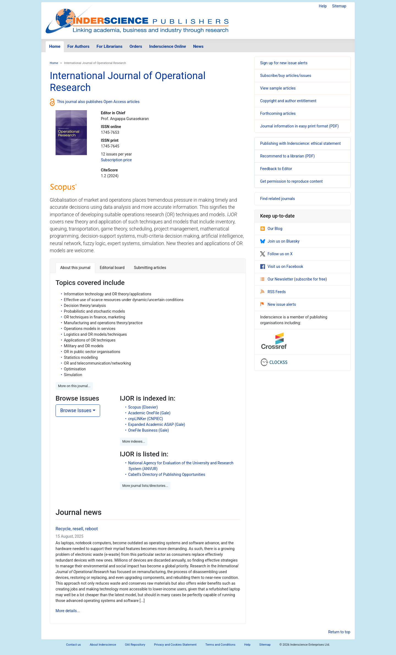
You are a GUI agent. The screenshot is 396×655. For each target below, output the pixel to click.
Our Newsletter (277, 279)
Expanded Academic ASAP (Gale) (156, 424)
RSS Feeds (273, 292)
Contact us (73, 644)
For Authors (78, 46)
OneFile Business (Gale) (148, 430)
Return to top (339, 632)
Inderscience (167, 46)
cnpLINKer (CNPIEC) (145, 419)
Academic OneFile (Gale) (149, 413)
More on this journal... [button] (74, 386)
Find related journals (277, 198)
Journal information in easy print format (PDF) (299, 126)
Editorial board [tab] (112, 267)
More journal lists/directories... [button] (145, 486)
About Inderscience (103, 644)
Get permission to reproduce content (291, 181)
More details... (68, 611)
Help (323, 6)
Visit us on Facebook (281, 266)
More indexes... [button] (133, 441)
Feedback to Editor (276, 168)
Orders (136, 46)
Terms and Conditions (220, 644)
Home (55, 46)
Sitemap (339, 6)
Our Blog (271, 228)
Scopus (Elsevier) (143, 407)
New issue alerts (278, 304)
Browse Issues (75, 410)
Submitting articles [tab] (150, 267)
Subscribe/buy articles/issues (285, 75)
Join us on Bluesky (279, 241)
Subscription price (116, 160)
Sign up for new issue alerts (283, 63)
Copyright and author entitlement (288, 101)
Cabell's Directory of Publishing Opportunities (166, 474)
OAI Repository (135, 644)
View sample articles (278, 88)
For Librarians (109, 46)
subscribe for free (310, 279)
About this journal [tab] (75, 267)
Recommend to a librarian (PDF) (287, 156)
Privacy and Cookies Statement (175, 644)
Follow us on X (276, 254)
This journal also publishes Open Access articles (98, 101)
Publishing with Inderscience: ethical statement (300, 143)
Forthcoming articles (278, 113)
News (198, 46)
